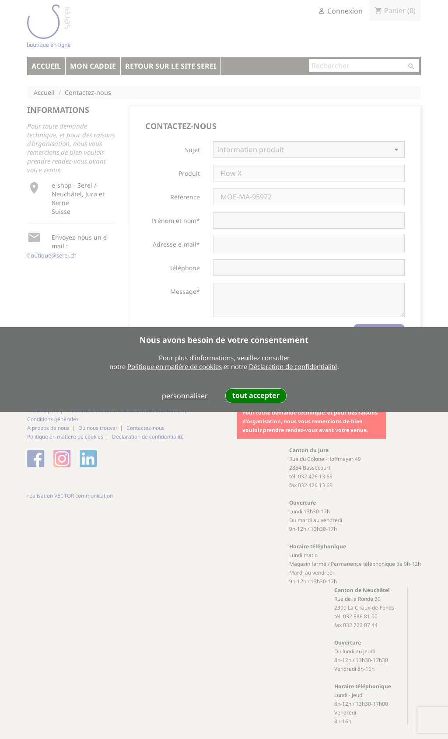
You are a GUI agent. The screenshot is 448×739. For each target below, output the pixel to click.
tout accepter (256, 395)
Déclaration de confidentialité (293, 366)
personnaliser (185, 396)
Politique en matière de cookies (174, 366)
